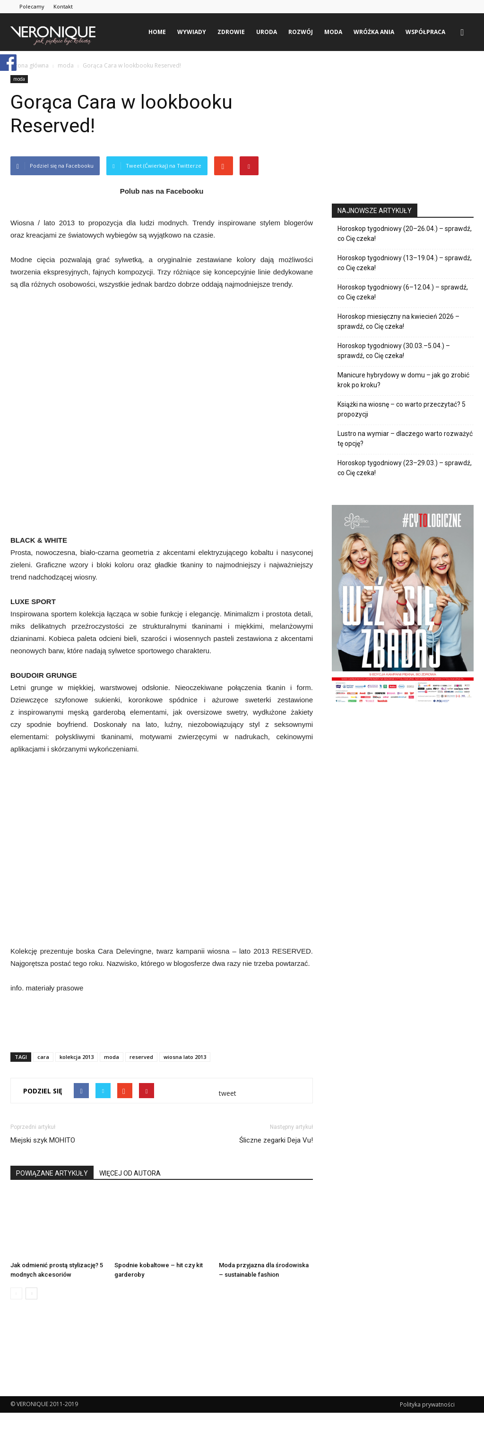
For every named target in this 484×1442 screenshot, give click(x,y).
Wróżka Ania (374, 32)
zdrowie (231, 32)
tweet (227, 1093)
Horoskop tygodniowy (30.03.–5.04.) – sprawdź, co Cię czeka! (393, 350)
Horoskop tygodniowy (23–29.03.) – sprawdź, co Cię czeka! (404, 468)
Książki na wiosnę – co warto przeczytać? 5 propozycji (401, 409)
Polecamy (31, 6)
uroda (266, 32)
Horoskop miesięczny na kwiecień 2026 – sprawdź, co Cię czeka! (398, 321)
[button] (462, 32)
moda (333, 32)
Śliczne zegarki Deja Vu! (276, 1140)
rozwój (300, 32)
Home (157, 32)
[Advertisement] (161, 1021)
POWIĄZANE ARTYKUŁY (52, 1173)
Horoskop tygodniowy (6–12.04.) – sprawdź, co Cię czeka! (402, 292)
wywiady (191, 32)
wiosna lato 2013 (185, 1056)
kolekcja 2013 (77, 1056)
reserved (141, 1056)
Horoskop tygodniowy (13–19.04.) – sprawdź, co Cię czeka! (404, 263)
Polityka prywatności (427, 1404)
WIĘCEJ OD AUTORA (130, 1173)
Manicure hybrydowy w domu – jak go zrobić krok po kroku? (403, 380)
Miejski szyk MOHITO (42, 1140)
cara (43, 1056)
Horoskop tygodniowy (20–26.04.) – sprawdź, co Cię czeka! (404, 233)
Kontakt (63, 6)
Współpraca (425, 32)
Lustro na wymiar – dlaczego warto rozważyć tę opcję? (405, 438)
